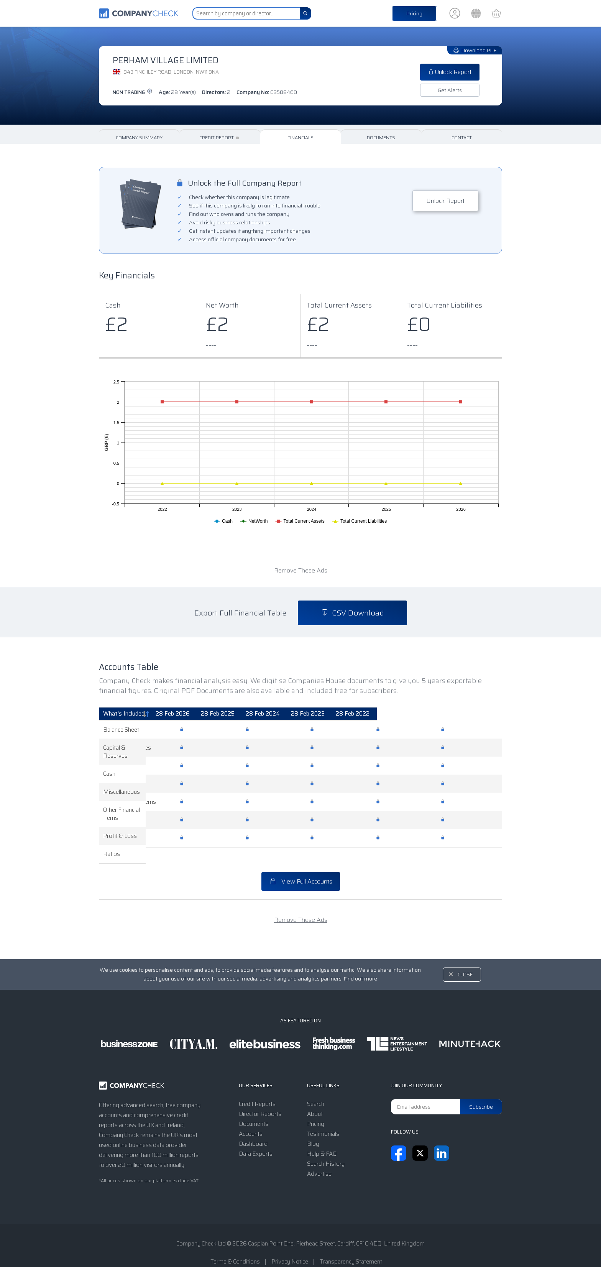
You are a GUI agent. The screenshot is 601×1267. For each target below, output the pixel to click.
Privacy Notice (289, 1245)
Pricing (414, 13)
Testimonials (323, 1117)
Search (315, 1088)
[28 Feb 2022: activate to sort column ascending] (470, 714)
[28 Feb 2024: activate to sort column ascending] (342, 714)
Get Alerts (450, 90)
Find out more (360, 962)
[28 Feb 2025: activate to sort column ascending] (278, 714)
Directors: (216, 92)
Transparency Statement (351, 1245)
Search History (326, 1147)
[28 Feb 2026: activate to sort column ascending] (213, 714)
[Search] (305, 13)
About (315, 1097)
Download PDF (474, 50)
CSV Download (352, 613)
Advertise (319, 1157)
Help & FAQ (322, 1137)
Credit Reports (257, 1088)
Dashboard (253, 1127)
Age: (177, 92)
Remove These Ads (300, 570)
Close (465, 958)
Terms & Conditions (235, 1245)
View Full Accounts (300, 865)
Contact (462, 137)
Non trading (133, 92)
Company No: (266, 92)
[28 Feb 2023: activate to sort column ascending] (406, 714)
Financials (300, 137)
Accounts (251, 1117)
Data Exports (256, 1137)
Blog (313, 1127)
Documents (381, 137)
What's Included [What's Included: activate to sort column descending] (124, 713)
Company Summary (139, 137)
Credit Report (219, 137)
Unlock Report (449, 72)
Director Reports (260, 1097)
